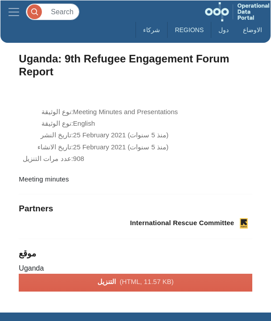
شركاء (151, 29)
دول (223, 29)
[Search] (52, 12)
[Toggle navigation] (14, 12)
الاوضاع (252, 29)
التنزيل (136, 282)
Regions (189, 29)
